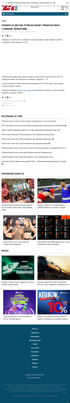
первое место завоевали (26, 90)
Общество (35, 333)
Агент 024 (35, 348)
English (35, 359)
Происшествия (35, 340)
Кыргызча (35, 355)
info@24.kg (37, 378)
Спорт (4, 21)
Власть (35, 329)
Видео (35, 367)
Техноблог (35, 352)
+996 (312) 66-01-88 (38, 375)
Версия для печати (8, 105)
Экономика (35, 336)
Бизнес (35, 363)
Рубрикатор (8, 14)
